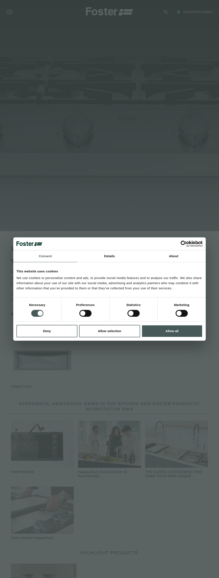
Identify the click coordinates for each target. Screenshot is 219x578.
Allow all (172, 331)
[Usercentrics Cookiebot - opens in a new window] (184, 244)
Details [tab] (109, 256)
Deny (47, 331)
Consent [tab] (45, 256)
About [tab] (173, 256)
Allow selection (109, 331)
